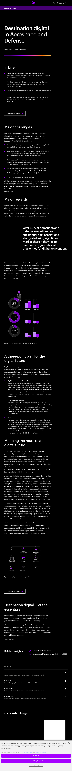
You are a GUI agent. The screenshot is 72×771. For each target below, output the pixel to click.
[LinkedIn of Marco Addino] (65, 689)
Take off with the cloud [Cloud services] (42, 650)
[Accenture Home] (34, 3)
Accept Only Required (36, 760)
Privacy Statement (40, 752)
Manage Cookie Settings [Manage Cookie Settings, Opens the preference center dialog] (36, 766)
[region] (36, 755)
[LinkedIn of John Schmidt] (65, 673)
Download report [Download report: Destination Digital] (10, 8)
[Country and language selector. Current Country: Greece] (61, 3)
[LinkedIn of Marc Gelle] (65, 681)
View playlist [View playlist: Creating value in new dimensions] (9, 639)
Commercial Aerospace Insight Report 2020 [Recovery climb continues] (50, 654)
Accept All (36, 755)
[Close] (69, 743)
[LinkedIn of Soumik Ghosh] (65, 696)
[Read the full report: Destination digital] (15, 113)
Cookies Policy (28, 752)
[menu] (5, 3)
